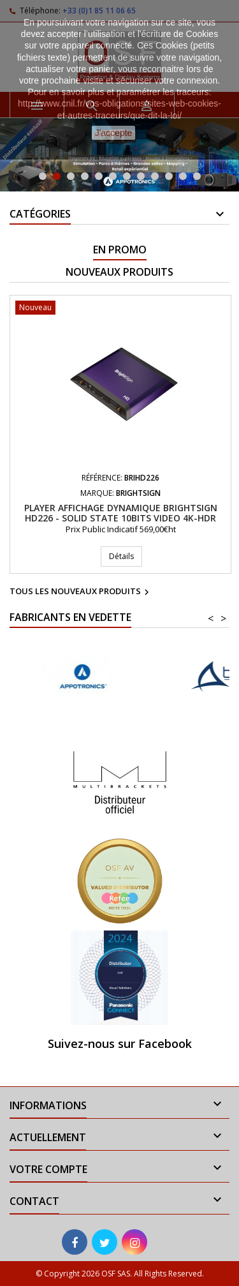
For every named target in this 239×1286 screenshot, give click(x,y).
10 (169, 176)
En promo (120, 250)
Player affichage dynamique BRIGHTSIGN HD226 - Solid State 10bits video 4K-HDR (120, 513)
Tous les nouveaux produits (81, 592)
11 (183, 176)
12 (197, 176)
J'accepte (114, 133)
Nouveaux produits (119, 272)
